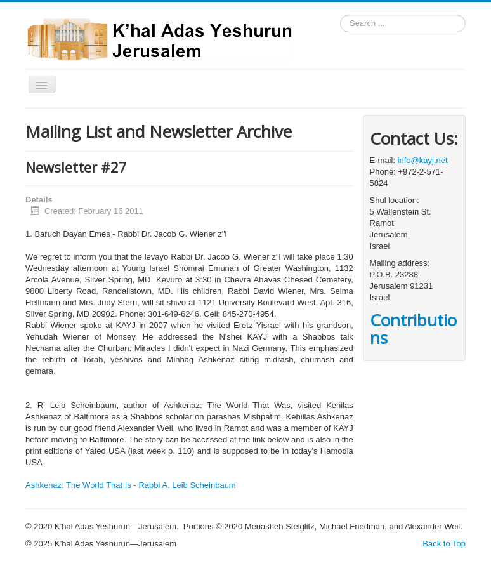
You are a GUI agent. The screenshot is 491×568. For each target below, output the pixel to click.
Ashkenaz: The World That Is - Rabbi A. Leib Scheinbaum (130, 485)
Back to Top (444, 543)
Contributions (413, 328)
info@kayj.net (423, 160)
